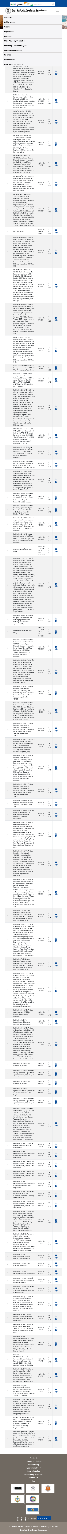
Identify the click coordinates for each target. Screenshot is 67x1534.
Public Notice (9, 22)
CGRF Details (9, 59)
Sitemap (7, 55)
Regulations (9, 31)
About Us (8, 17)
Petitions (7, 36)
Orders (7, 27)
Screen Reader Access (13, 50)
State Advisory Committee (14, 41)
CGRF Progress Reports (13, 64)
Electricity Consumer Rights (15, 45)
